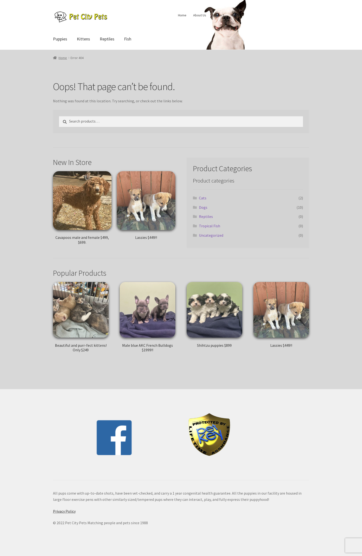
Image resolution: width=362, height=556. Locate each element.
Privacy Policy (64, 511)
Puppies (60, 39)
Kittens (83, 39)
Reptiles (107, 39)
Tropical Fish (209, 225)
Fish (127, 39)
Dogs (203, 207)
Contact (218, 15)
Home (182, 15)
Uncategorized (211, 235)
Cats (202, 198)
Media (235, 15)
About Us (199, 15)
